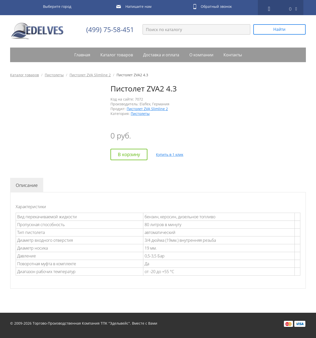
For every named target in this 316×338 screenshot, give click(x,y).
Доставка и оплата (161, 55)
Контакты (232, 55)
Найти (279, 29)
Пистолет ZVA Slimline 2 (90, 75)
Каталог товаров (116, 55)
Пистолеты (54, 75)
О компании (201, 55)
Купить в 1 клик (169, 154)
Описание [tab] (27, 185)
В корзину (129, 154)
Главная (82, 55)
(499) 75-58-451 (110, 29)
